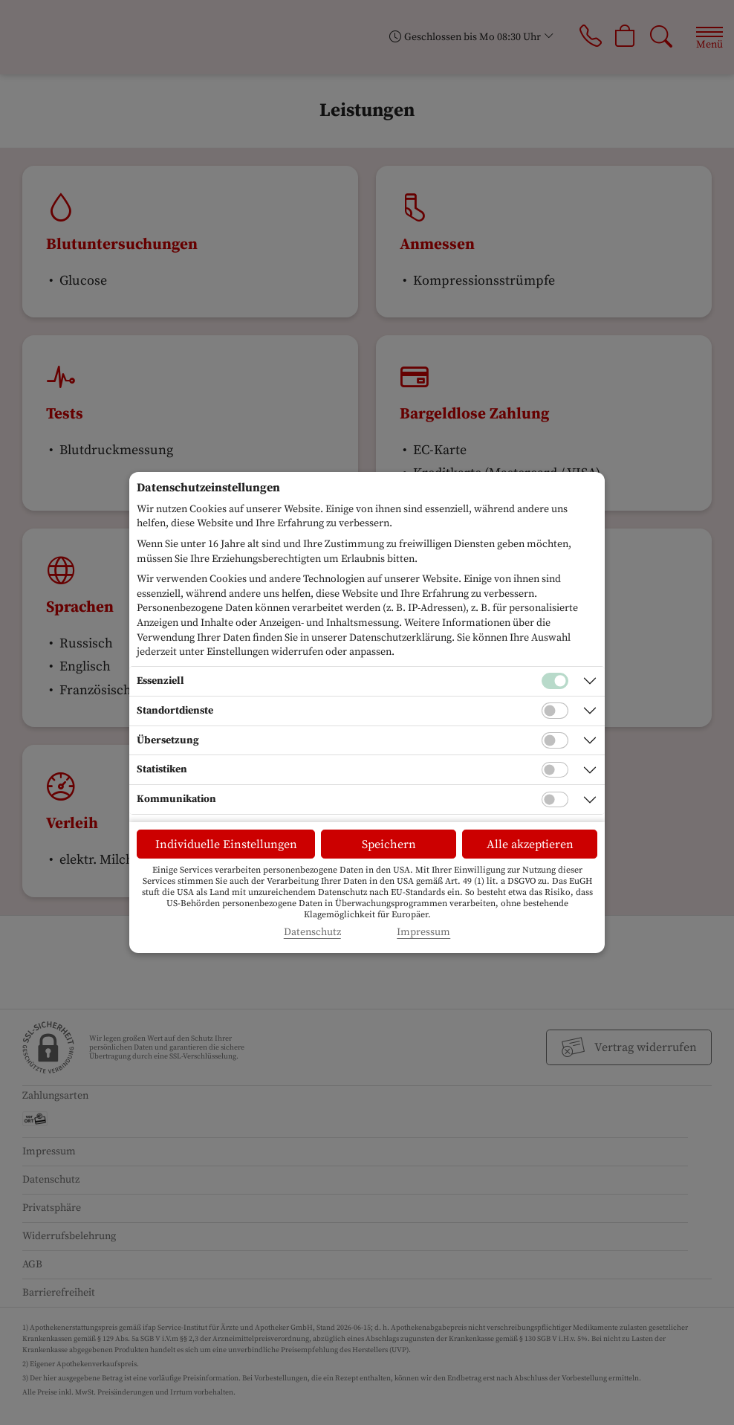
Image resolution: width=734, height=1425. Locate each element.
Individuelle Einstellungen (226, 844)
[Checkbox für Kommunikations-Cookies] (555, 800)
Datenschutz (312, 932)
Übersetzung (168, 740)
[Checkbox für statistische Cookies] (555, 770)
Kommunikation (176, 799)
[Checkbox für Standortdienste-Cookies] (555, 710)
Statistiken (162, 769)
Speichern (389, 844)
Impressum (423, 932)
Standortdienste (175, 710)
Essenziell (160, 681)
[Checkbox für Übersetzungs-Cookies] (555, 740)
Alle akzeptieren (530, 844)
